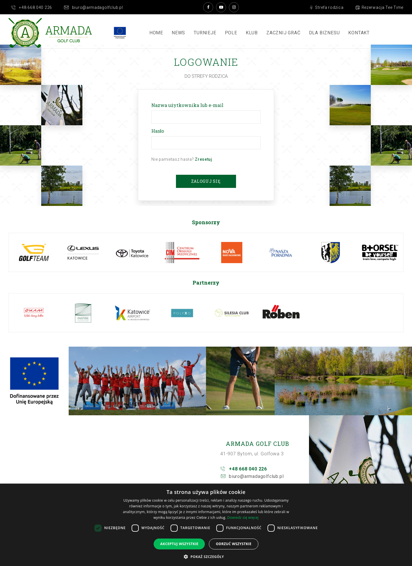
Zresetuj (203, 159)
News (178, 32)
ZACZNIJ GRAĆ (283, 32)
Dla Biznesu (324, 32)
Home (156, 32)
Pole (231, 32)
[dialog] (206, 525)
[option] (33, 252)
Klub (252, 32)
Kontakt (359, 32)
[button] (206, 556)
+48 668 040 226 (248, 469)
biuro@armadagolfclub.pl (256, 476)
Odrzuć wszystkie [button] (233, 543)
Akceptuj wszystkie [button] (179, 543)
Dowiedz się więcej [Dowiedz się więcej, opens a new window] (243, 517)
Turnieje (205, 32)
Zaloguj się (206, 181)
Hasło (158, 131)
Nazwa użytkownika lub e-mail (188, 105)
